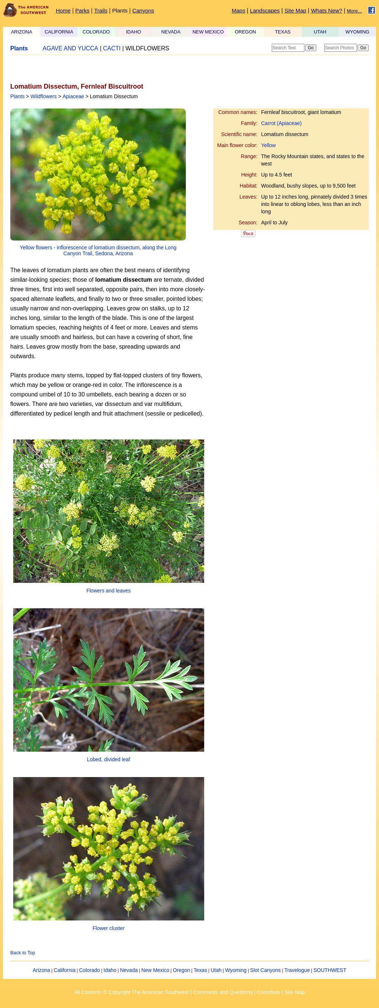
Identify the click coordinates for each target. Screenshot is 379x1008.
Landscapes (265, 10)
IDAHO (133, 32)
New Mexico (155, 970)
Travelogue (297, 970)
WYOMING (357, 32)
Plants (120, 10)
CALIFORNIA (58, 32)
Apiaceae (73, 96)
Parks (82, 10)
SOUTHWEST (330, 970)
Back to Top (22, 952)
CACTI (112, 48)
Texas (200, 970)
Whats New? (326, 10)
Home (63, 10)
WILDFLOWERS (147, 48)
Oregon (181, 970)
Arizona (41, 970)
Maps (238, 10)
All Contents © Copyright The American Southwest (131, 992)
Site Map (295, 10)
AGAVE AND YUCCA (70, 48)
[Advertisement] (96, 68)
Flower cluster (108, 928)
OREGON (245, 32)
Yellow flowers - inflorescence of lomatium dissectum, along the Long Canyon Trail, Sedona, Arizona (98, 250)
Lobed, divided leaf (108, 759)
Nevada (129, 970)
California (64, 970)
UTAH (320, 32)
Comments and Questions (223, 992)
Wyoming (235, 970)
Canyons (143, 10)
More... (354, 11)
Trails (100, 10)
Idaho (110, 970)
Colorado (89, 970)
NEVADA (171, 32)
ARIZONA (21, 32)
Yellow (268, 145)
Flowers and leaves (108, 591)
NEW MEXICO (208, 32)
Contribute (269, 992)
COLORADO (96, 32)
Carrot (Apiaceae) (281, 123)
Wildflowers (43, 96)
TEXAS (283, 32)
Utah (216, 970)
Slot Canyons (265, 970)
